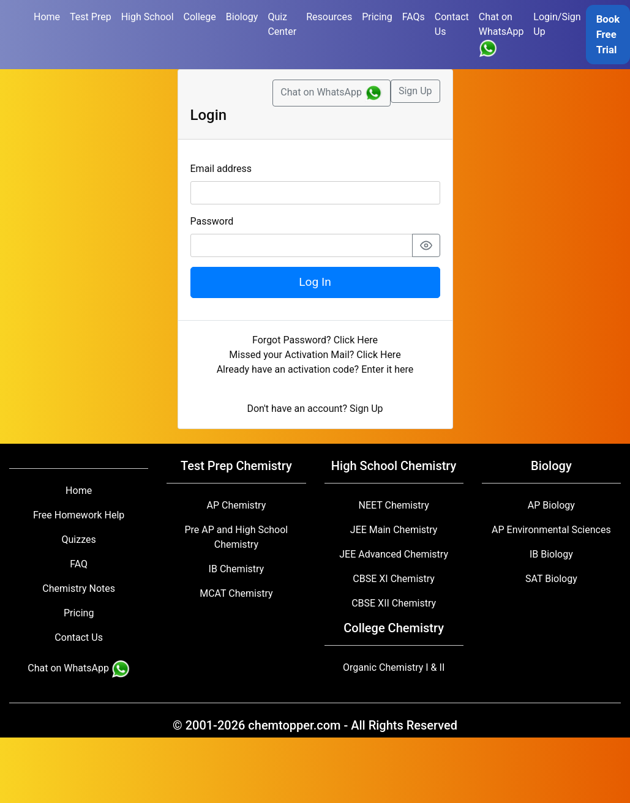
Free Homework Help (78, 515)
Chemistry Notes (78, 588)
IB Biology (551, 554)
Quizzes (79, 539)
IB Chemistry (236, 569)
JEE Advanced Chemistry (393, 554)
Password (212, 221)
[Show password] (426, 245)
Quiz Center (282, 24)
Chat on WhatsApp (501, 34)
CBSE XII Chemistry (393, 603)
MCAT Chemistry (236, 593)
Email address (221, 168)
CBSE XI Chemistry (394, 579)
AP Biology (551, 505)
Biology (242, 17)
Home (47, 17)
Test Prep (90, 17)
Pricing (377, 17)
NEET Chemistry (394, 505)
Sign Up (415, 91)
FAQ (79, 564)
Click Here (356, 340)
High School (147, 17)
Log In (315, 282)
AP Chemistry (236, 505)
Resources (329, 17)
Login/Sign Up (556, 24)
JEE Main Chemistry (394, 530)
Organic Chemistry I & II (393, 667)
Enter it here (387, 369)
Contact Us (452, 24)
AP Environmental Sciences (551, 530)
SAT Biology (551, 579)
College (200, 17)
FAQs (413, 17)
